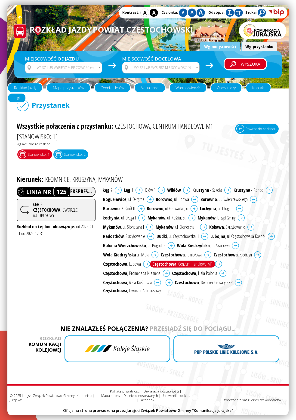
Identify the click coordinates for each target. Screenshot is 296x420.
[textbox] (66, 67)
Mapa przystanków (68, 87)
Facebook (146, 400)
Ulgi (17, 97)
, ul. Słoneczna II (177, 227)
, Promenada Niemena (131, 273)
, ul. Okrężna (123, 199)
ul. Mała (126, 255)
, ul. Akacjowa (203, 245)
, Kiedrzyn (233, 255)
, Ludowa (122, 264)
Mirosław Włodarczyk (265, 400)
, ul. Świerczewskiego (224, 199)
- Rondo (248, 190)
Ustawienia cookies (175, 395)
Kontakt (258, 87)
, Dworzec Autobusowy (132, 290)
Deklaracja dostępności (161, 391)
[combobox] (63, 67)
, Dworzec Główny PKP (204, 282)
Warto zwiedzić (188, 87)
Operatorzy (226, 87)
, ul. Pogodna (134, 245)
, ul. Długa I (119, 218)
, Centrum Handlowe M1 (182, 264)
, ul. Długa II (217, 208)
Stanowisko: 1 (39, 154)
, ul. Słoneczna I (123, 227)
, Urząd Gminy (216, 218)
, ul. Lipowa (172, 199)
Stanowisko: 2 (75, 154)
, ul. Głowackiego (167, 208)
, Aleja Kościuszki (127, 282)
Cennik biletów (112, 87)
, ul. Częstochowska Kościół (237, 236)
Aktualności (150, 87)
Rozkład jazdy (25, 87)
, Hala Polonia (194, 273)
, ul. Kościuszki (167, 218)
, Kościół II (119, 208)
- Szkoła (207, 190)
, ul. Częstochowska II (178, 236)
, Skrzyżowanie (227, 227)
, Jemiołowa (181, 255)
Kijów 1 (150, 190)
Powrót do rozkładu (261, 128)
